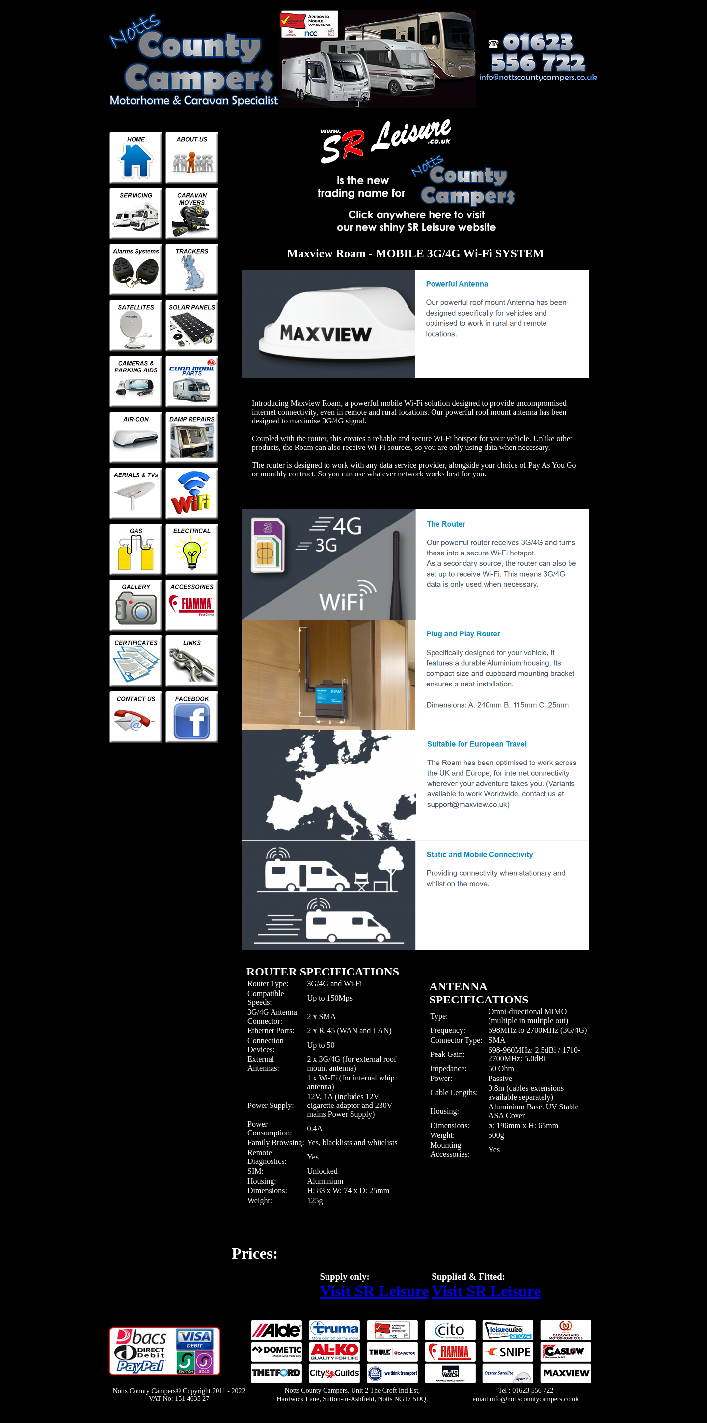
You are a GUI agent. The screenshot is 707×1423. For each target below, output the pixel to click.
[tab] (325, 965)
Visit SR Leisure (374, 1291)
